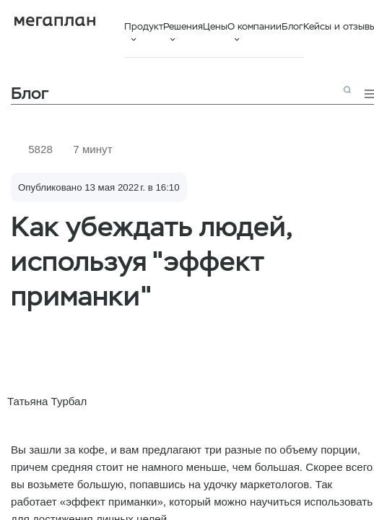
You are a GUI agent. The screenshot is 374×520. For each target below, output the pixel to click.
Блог (292, 26)
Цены (215, 26)
